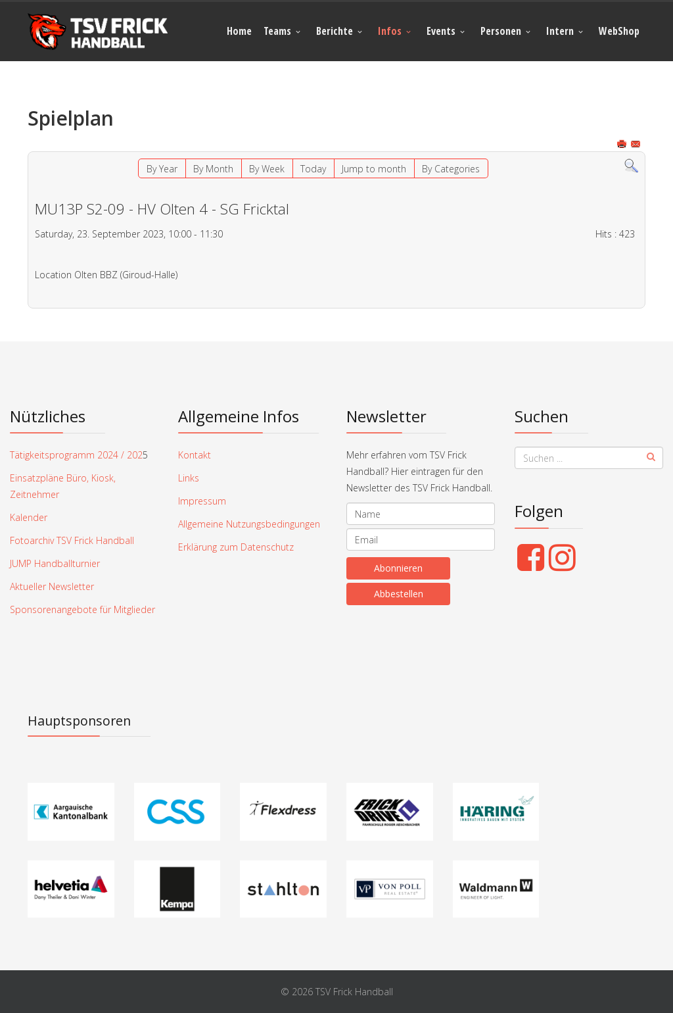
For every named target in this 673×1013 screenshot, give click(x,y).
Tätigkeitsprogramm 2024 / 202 (76, 455)
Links (188, 478)
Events (441, 31)
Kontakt (194, 455)
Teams (277, 31)
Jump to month (374, 168)
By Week (267, 168)
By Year (162, 168)
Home (239, 31)
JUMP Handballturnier (55, 563)
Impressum (202, 501)
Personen (500, 31)
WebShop (619, 31)
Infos (390, 31)
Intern (560, 31)
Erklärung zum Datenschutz (236, 547)
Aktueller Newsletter (52, 586)
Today (313, 168)
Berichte (334, 31)
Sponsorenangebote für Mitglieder (82, 609)
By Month (213, 168)
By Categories (451, 168)
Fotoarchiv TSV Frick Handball (72, 540)
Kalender (28, 517)
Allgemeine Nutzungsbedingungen (249, 524)
